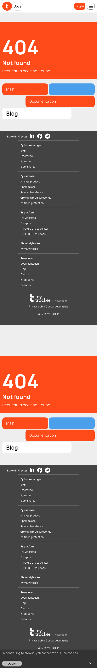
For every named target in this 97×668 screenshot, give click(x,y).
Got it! (12, 663)
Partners (25, 285)
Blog (23, 269)
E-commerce (27, 166)
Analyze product (30, 181)
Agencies (25, 161)
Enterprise (26, 156)
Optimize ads (28, 187)
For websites (28, 218)
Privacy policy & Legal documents (48, 306)
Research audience (31, 192)
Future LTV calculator (35, 228)
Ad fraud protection (32, 203)
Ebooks (24, 274)
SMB (23, 150)
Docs (17, 6)
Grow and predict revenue (35, 197)
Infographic (27, 280)
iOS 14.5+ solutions (34, 234)
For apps (25, 223)
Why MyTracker (29, 249)
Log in (80, 6)
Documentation (29, 263)
